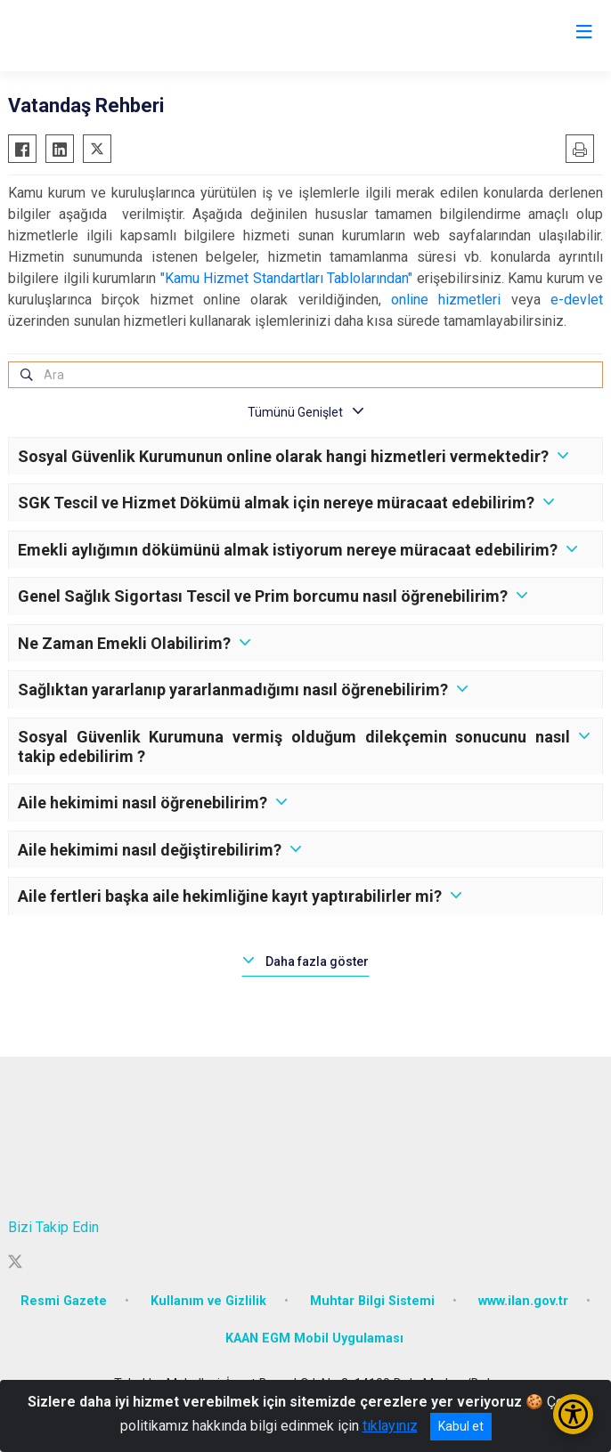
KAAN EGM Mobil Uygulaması (314, 1338)
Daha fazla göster (317, 961)
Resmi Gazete (63, 1301)
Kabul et (461, 1426)
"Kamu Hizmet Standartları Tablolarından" (286, 278)
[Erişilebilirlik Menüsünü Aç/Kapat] (573, 1414)
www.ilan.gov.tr (523, 1301)
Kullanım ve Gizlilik (208, 1301)
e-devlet (576, 299)
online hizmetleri (446, 299)
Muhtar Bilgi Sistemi (372, 1301)
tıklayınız (390, 1425)
